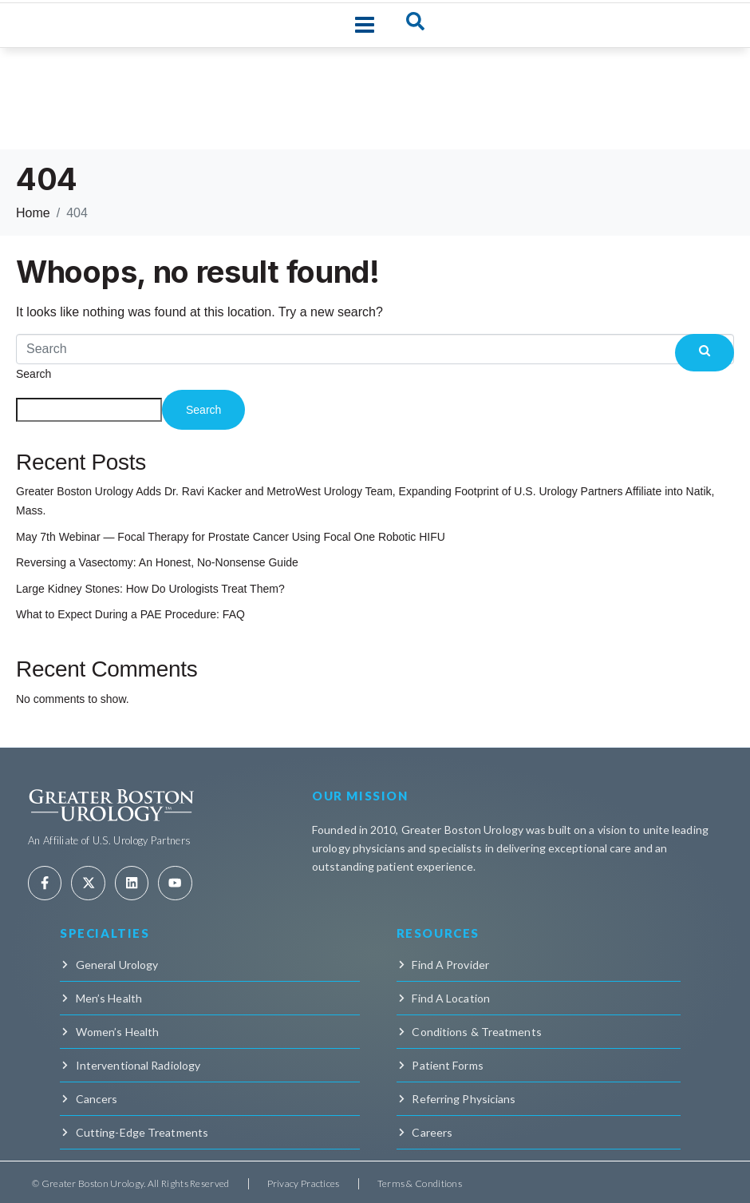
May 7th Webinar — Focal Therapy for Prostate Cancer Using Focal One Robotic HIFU (230, 536)
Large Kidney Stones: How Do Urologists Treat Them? (150, 588)
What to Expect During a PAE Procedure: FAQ (130, 614)
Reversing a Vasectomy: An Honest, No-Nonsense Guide (157, 562)
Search (33, 373)
